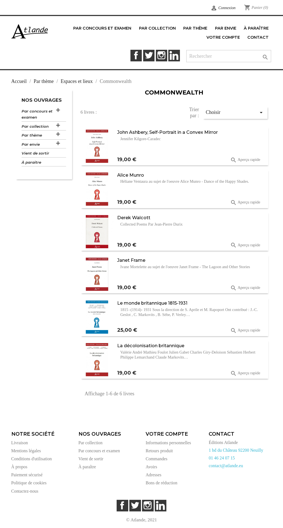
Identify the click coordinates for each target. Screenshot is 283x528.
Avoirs (151, 466)
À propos (19, 466)
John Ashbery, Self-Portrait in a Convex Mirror (167, 132)
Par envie (31, 144)
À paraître (31, 162)
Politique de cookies (29, 482)
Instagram (161, 55)
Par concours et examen (37, 114)
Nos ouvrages (42, 100)
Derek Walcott (133, 217)
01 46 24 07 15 (222, 458)
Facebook (136, 55)
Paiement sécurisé (27, 474)
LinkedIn (174, 55)
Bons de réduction (161, 482)
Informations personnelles (168, 442)
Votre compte (167, 434)
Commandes (156, 458)
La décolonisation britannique (150, 345)
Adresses (153, 474)
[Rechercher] (228, 56)
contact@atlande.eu (226, 465)
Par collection (35, 126)
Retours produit (159, 450)
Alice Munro (130, 175)
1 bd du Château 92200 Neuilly (236, 450)
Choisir (235, 112)
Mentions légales (26, 450)
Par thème (32, 135)
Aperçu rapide (245, 160)
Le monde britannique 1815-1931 (152, 303)
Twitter (148, 55)
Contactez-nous (24, 491)
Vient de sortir (35, 153)
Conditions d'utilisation (31, 458)
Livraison (19, 442)
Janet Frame (131, 260)
